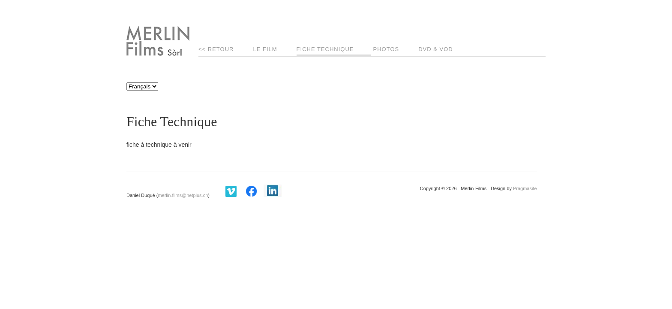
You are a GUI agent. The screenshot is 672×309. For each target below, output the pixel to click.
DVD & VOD (435, 49)
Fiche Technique (325, 49)
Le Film (265, 49)
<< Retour (216, 49)
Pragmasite (525, 188)
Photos (386, 49)
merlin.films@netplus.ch (183, 195)
